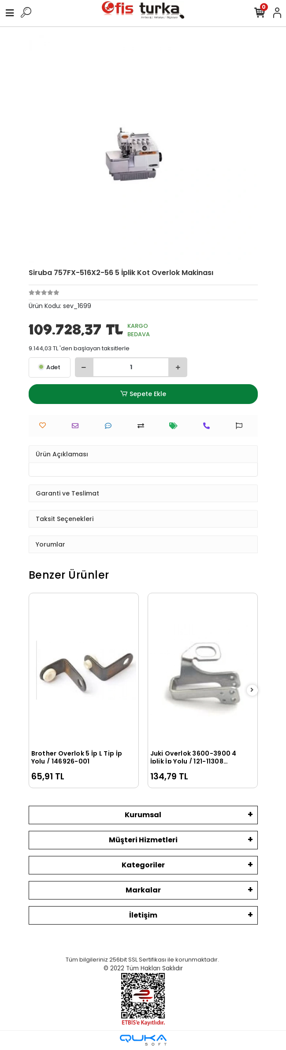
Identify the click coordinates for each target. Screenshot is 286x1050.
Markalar (143, 890)
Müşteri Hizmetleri (143, 840)
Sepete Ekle (143, 394)
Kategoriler (143, 865)
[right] (252, 690)
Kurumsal (143, 815)
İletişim (143, 915)
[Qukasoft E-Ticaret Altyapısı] (143, 1040)
